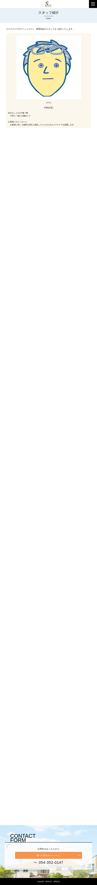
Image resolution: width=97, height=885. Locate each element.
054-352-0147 (51, 862)
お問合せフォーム (48, 855)
